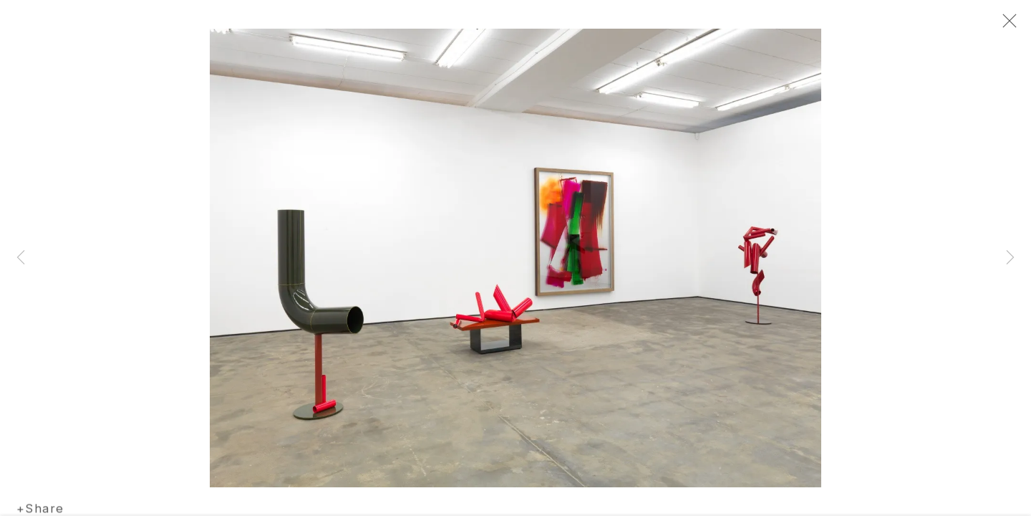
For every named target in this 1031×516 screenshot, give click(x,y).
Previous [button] (21, 258)
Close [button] (1006, 25)
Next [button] (1010, 258)
